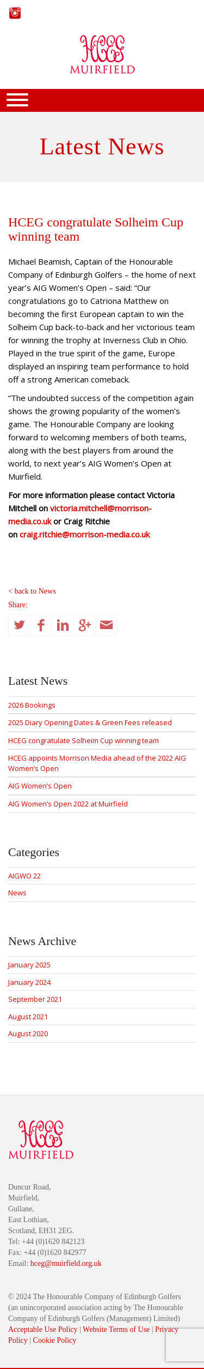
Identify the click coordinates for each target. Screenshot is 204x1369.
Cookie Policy (55, 1340)
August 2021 (28, 1016)
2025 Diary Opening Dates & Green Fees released (90, 722)
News (17, 893)
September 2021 (35, 999)
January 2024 (29, 982)
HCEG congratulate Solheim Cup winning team (83, 740)
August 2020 (28, 1033)
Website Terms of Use (116, 1329)
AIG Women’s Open (40, 786)
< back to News (32, 591)
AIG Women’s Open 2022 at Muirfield (68, 804)
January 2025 (29, 965)
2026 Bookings (31, 705)
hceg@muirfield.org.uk (66, 1263)
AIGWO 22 (24, 876)
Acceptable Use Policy (43, 1329)
